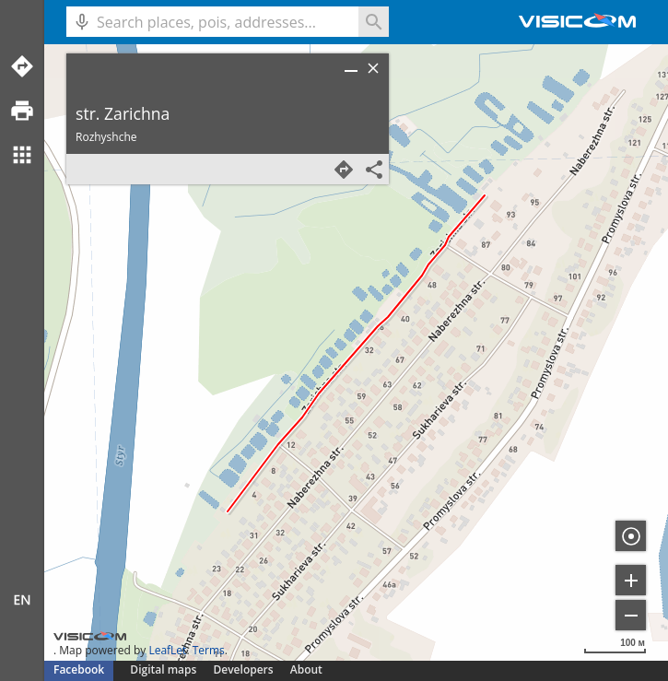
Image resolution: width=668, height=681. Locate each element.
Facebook (78, 669)
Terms (209, 650)
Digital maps (164, 669)
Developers (244, 669)
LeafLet (167, 650)
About (306, 669)
